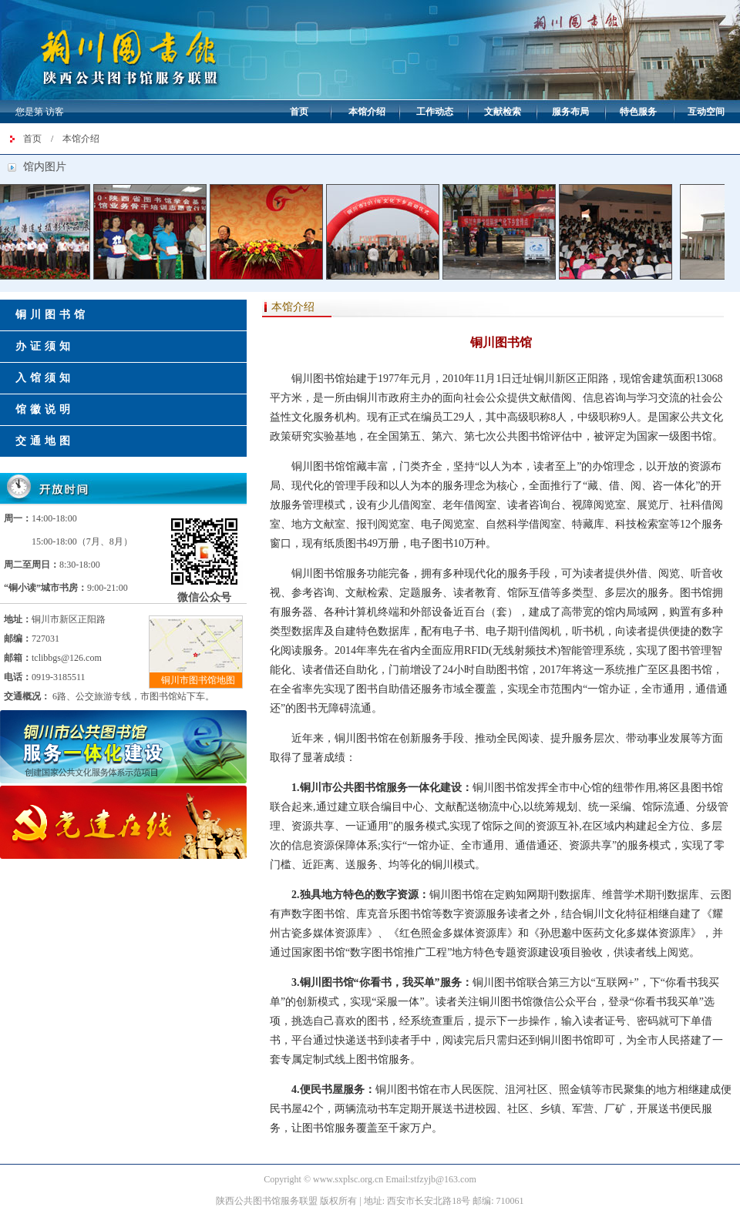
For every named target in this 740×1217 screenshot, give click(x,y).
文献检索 (502, 111)
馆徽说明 (44, 409)
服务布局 (570, 111)
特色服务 (638, 111)
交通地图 (44, 441)
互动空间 (706, 111)
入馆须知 (44, 378)
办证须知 (44, 346)
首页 (299, 111)
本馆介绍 (366, 111)
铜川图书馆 (52, 314)
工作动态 (434, 111)
